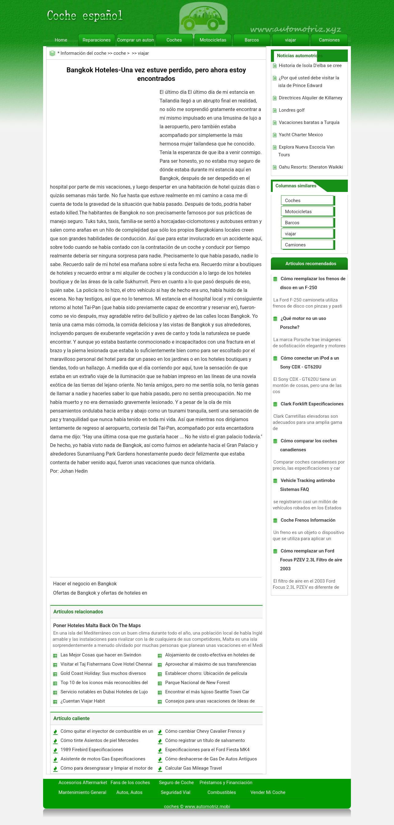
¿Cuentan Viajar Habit (83, 701)
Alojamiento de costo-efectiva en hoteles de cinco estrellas (210, 656)
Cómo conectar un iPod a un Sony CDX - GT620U (309, 362)
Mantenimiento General (82, 792)
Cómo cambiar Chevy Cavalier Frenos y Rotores (205, 732)
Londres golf (292, 110)
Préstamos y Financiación (225, 782)
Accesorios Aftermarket (82, 782)
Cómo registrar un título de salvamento (205, 740)
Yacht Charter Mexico (301, 135)
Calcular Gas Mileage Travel (193, 768)
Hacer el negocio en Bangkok (85, 584)
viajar (290, 40)
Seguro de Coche (176, 782)
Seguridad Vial (175, 792)
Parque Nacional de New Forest (197, 682)
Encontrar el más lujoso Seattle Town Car (207, 692)
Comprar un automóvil (135, 40)
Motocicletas (213, 40)
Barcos (252, 40)
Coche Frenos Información (308, 520)
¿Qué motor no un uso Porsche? (303, 323)
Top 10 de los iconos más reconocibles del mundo (104, 684)
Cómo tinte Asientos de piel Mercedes (100, 740)
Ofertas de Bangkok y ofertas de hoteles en (101, 593)
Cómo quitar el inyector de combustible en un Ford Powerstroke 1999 (106, 732)
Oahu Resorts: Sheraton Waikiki (311, 167)
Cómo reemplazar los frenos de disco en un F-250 (312, 283)
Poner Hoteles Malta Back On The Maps (97, 625)
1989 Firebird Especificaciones (92, 749)
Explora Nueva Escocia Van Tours (306, 150)
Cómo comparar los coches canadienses (308, 445)
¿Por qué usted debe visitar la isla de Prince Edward (308, 81)
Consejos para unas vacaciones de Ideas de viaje (210, 702)
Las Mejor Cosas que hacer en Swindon (101, 655)
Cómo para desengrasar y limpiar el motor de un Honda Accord (106, 769)
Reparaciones (97, 40)
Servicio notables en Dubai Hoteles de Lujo (104, 692)
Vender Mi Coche (268, 792)
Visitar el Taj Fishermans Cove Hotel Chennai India (106, 665)
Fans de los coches (130, 782)
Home (61, 40)
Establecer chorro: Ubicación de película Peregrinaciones (206, 675)
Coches (174, 40)
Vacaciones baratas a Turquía (309, 122)
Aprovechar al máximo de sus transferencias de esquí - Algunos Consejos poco (210, 665)
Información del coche (84, 53)
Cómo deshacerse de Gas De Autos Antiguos (211, 759)
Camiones (329, 40)
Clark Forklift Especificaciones (312, 404)
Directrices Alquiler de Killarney (310, 98)
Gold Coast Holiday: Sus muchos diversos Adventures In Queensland (103, 675)
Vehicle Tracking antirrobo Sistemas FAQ (307, 485)
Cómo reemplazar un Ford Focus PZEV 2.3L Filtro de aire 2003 (311, 560)
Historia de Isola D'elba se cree (310, 65)
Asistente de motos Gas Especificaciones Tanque (103, 760)
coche (120, 53)
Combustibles (221, 792)
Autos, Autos (129, 792)
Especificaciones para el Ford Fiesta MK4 (207, 749)
